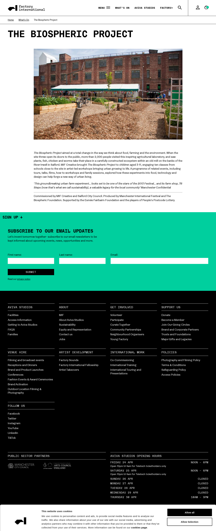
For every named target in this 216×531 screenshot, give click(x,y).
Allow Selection (189, 506)
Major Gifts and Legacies (176, 339)
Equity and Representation (75, 329)
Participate (117, 320)
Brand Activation (18, 384)
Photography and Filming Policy (180, 360)
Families (13, 334)
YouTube (13, 428)
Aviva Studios (145, 7)
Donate (165, 315)
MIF (61, 315)
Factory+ (166, 7)
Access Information (20, 320)
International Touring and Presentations (125, 371)
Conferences (15, 374)
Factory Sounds (68, 360)
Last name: (66, 254)
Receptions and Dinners (22, 365)
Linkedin (13, 433)
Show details (179, 524)
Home (11, 19)
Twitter (12, 418)
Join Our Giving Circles (175, 324)
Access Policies (170, 374)
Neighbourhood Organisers (127, 334)
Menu (104, 7)
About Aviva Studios (71, 320)
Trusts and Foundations (176, 334)
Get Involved (121, 307)
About (64, 307)
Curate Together (120, 324)
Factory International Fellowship (78, 365)
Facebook (14, 413)
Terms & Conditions (173, 365)
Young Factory (119, 339)
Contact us (65, 334)
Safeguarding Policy (173, 370)
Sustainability (67, 324)
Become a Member (172, 320)
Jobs (62, 339)
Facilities (13, 315)
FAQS (11, 329)
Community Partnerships (125, 329)
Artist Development (76, 352)
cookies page (139, 512)
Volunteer (116, 315)
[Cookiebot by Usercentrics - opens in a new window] (20, 524)
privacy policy (23, 279)
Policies (169, 352)
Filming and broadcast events (26, 360)
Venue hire (17, 352)
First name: (15, 254)
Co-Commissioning (122, 360)
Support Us (170, 307)
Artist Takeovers (69, 370)
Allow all (189, 497)
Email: (114, 254)
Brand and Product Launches (26, 370)
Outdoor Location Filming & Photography (24, 390)
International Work (127, 352)
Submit (31, 272)
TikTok (12, 438)
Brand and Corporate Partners (180, 329)
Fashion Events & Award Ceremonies (30, 379)
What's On (122, 7)
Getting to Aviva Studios (22, 324)
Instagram (14, 423)
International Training (123, 365)
